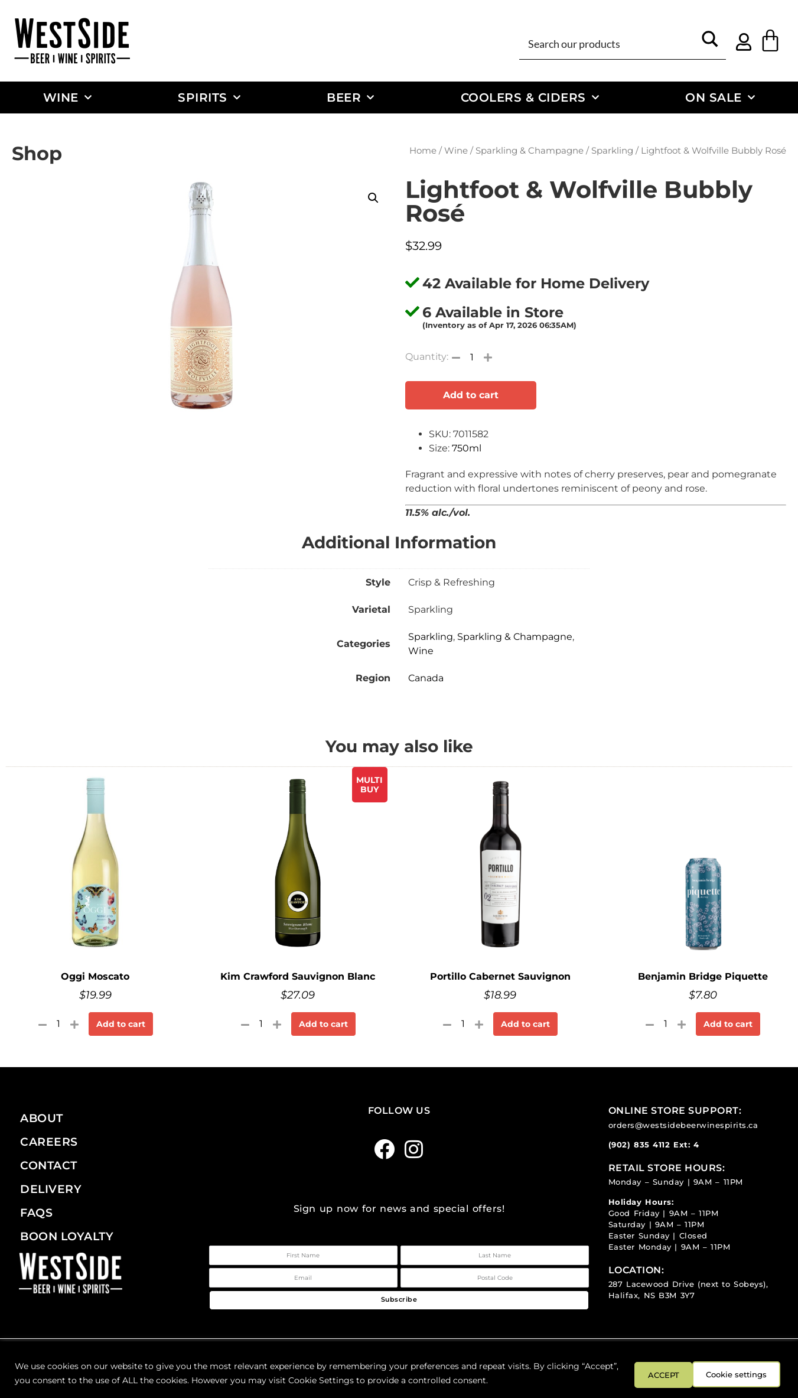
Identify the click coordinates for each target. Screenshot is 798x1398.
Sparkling (612, 150)
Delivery (51, 1189)
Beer (350, 97)
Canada (426, 678)
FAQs (36, 1212)
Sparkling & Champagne (529, 150)
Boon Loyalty (66, 1236)
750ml (466, 448)
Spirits (209, 97)
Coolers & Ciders (530, 97)
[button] (373, 198)
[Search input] (609, 43)
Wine (67, 97)
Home (423, 150)
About (41, 1118)
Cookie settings (660, 1373)
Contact (48, 1165)
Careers (49, 1141)
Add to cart (471, 395)
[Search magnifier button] (710, 43)
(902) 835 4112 (639, 1144)
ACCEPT (749, 1373)
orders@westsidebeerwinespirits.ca (683, 1125)
